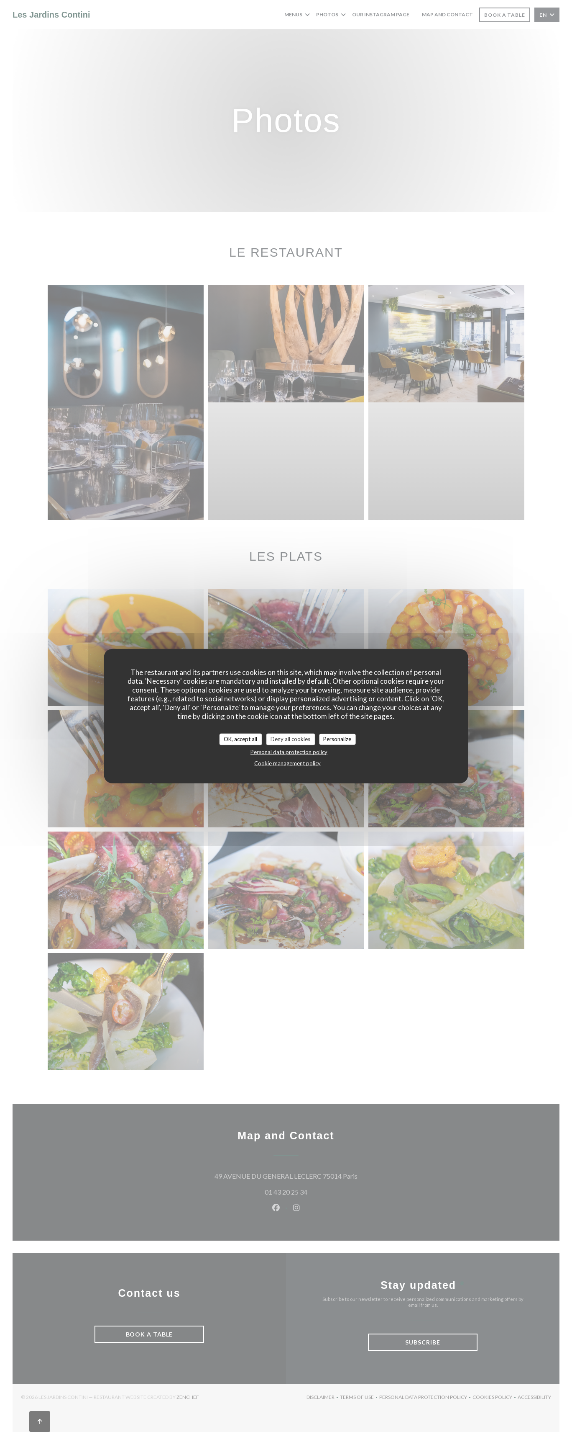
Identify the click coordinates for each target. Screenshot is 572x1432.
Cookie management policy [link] (287, 763)
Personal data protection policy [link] (288, 751)
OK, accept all (240, 739)
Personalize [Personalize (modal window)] (337, 739)
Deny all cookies (290, 739)
